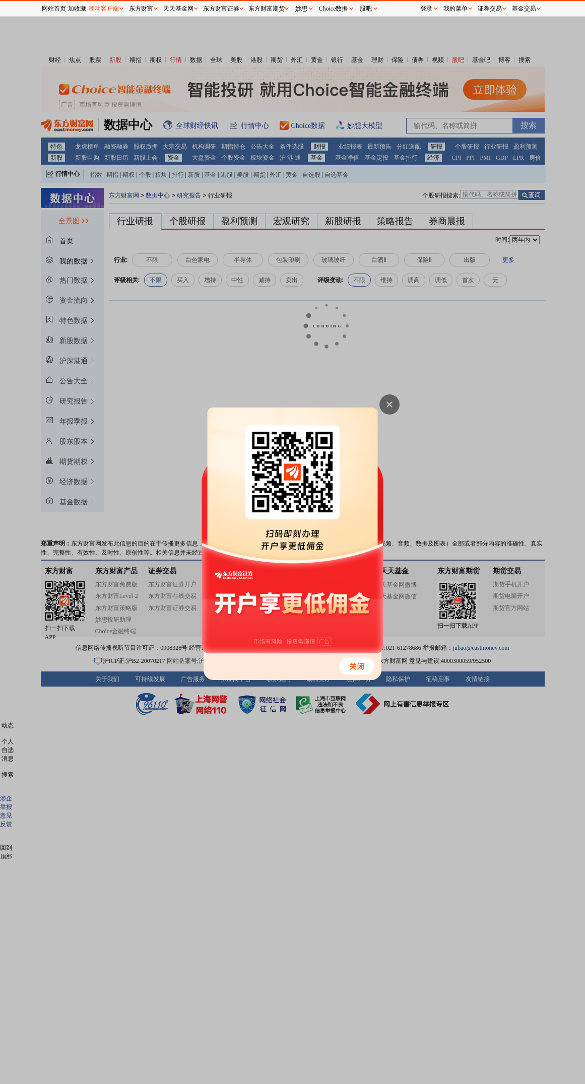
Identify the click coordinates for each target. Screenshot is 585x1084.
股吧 (366, 8)
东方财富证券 (221, 8)
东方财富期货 (266, 8)
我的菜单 (455, 8)
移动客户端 (104, 8)
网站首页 (54, 8)
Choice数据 (333, 8)
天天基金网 (178, 8)
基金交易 (524, 8)
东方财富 (141, 8)
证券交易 (490, 8)
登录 (426, 8)
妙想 (301, 8)
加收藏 (77, 8)
